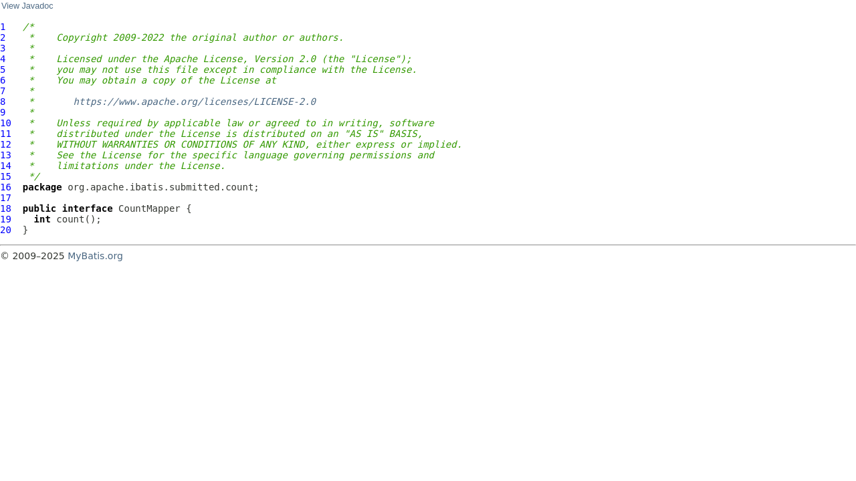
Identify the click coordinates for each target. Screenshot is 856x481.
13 (5, 155)
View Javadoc (27, 6)
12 (5, 144)
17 (5, 197)
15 (5, 176)
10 (5, 123)
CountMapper (149, 208)
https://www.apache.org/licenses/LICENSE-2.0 (195, 101)
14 (5, 165)
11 (5, 133)
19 (5, 219)
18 (5, 208)
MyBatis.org (95, 256)
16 (5, 187)
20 (5, 229)
